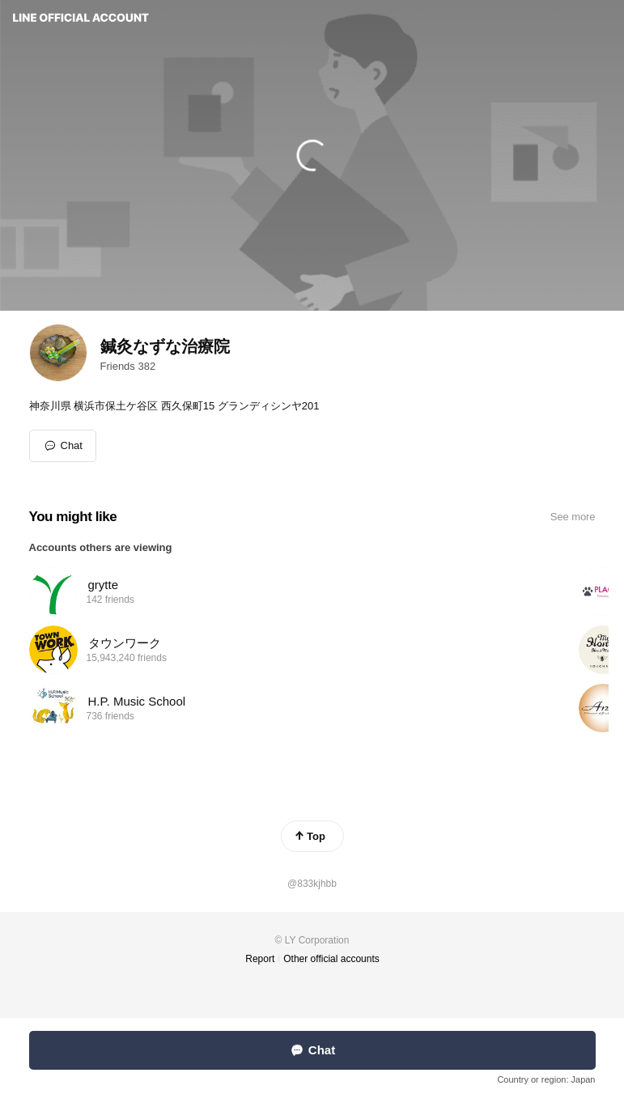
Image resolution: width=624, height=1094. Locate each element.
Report (259, 959)
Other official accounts (331, 959)
